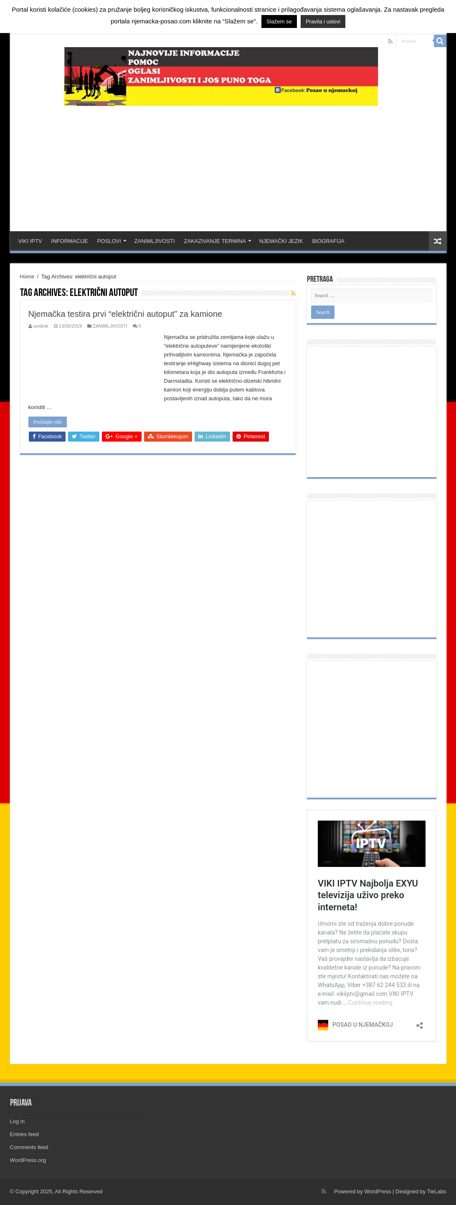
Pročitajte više (47, 422)
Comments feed (29, 1147)
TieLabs (436, 1191)
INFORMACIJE (69, 241)
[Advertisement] (228, 164)
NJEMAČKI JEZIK (281, 241)
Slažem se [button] (279, 21)
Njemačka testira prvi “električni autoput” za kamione (125, 313)
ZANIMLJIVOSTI (154, 241)
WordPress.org (28, 1160)
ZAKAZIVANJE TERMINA (215, 241)
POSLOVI (109, 241)
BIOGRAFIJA (328, 241)
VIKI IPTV (30, 241)
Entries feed (24, 1134)
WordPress (377, 1191)
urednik (40, 325)
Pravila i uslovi (323, 21)
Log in (17, 1121)
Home (27, 276)
